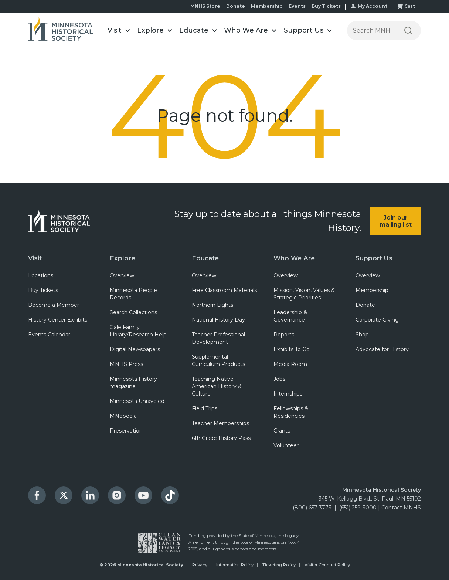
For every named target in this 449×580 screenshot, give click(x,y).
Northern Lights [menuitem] (212, 305)
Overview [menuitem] (122, 275)
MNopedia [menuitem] (123, 416)
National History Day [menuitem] (218, 319)
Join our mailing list (396, 221)
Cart (409, 6)
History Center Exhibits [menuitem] (57, 319)
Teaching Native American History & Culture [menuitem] (217, 386)
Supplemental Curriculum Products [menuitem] (218, 360)
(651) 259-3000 (358, 507)
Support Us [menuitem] (374, 258)
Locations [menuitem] (40, 275)
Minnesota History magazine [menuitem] (133, 383)
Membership (267, 6)
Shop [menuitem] (362, 334)
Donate (235, 6)
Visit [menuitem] (35, 258)
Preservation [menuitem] (126, 430)
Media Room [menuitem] (290, 364)
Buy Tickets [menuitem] (43, 290)
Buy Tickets (326, 6)
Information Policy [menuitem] (235, 564)
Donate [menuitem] (365, 305)
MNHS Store (205, 6)
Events (297, 6)
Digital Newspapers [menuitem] (135, 349)
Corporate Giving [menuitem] (377, 319)
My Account (372, 6)
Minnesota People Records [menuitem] (133, 294)
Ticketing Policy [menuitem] (279, 564)
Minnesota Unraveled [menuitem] (137, 401)
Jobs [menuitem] (279, 379)
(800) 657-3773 (312, 507)
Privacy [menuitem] (199, 564)
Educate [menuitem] (205, 258)
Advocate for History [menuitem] (382, 349)
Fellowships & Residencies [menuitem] (290, 412)
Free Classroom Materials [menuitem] (224, 290)
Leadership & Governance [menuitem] (290, 316)
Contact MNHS (401, 507)
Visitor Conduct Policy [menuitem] (327, 564)
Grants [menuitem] (281, 430)
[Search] (408, 30)
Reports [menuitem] (283, 334)
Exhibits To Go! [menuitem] (292, 349)
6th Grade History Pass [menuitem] (221, 438)
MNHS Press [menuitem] (126, 364)
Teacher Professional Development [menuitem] (218, 338)
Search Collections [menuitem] (133, 312)
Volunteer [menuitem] (286, 445)
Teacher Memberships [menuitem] (220, 423)
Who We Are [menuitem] (294, 258)
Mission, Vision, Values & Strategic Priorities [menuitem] (304, 294)
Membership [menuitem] (372, 290)
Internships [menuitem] (287, 393)
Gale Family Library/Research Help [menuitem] (138, 331)
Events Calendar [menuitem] (49, 334)
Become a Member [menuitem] (53, 305)
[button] (118, 30)
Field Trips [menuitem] (204, 408)
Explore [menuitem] (122, 258)
